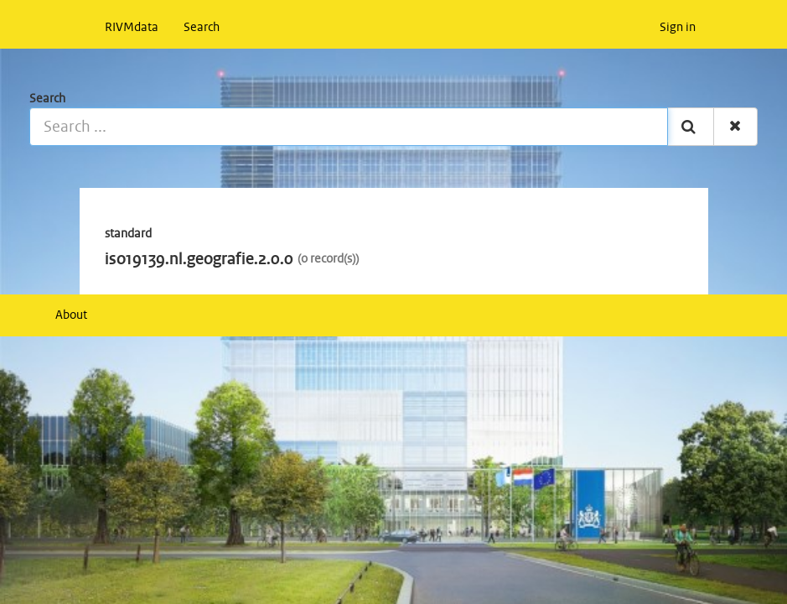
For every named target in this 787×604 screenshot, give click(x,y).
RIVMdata (131, 28)
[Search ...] (348, 126)
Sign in (678, 28)
